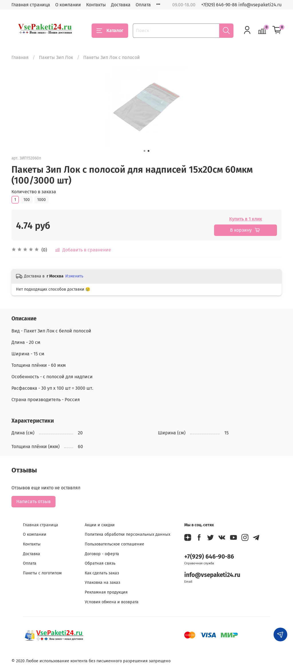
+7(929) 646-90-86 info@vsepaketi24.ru (241, 4)
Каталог (109, 31)
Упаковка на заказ (102, 582)
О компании (68, 4)
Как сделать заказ (102, 573)
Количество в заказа (33, 191)
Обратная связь (100, 563)
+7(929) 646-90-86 (209, 556)
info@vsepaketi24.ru (212, 575)
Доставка (120, 4)
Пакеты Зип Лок (56, 57)
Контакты (96, 4)
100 (26, 199)
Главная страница (30, 4)
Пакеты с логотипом (42, 573)
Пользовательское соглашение (114, 544)
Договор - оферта (102, 553)
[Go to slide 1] (144, 151)
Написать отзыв (33, 501)
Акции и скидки (100, 525)
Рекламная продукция (106, 592)
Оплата (143, 4)
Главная (20, 57)
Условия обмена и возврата (111, 602)
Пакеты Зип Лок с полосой (111, 57)
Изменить (74, 276)
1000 (41, 199)
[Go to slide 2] (148, 151)
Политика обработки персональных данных (127, 534)
